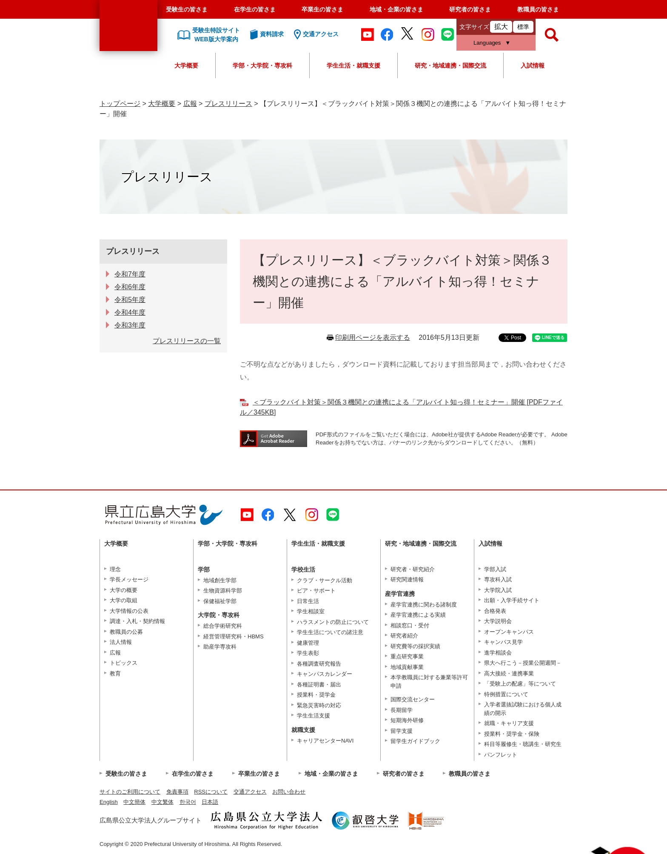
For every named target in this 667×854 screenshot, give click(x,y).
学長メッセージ (129, 579)
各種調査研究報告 (319, 663)
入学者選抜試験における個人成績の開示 (523, 708)
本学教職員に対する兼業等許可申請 (429, 681)
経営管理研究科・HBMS (233, 636)
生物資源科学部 (222, 590)
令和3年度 (129, 325)
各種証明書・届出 (319, 684)
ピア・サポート (316, 590)
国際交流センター (413, 699)
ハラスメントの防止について (333, 622)
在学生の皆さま (255, 9)
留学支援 (402, 731)
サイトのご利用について (130, 792)
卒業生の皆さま (322, 9)
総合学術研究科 (222, 626)
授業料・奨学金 (316, 695)
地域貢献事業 (407, 667)
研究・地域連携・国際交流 (450, 65)
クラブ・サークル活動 (324, 580)
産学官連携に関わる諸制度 (424, 604)
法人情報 (121, 642)
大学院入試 (498, 590)
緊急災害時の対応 (319, 705)
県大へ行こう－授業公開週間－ (523, 663)
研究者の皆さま (470, 9)
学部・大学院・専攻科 (262, 65)
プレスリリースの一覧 (187, 340)
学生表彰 (308, 653)
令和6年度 (129, 286)
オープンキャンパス (509, 632)
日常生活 (308, 601)
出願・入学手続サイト (511, 600)
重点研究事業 (407, 656)
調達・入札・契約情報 (137, 621)
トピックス (123, 663)
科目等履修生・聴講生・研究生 (523, 744)
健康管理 (308, 643)
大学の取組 (123, 600)
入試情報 (532, 65)
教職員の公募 (126, 632)
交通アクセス (250, 792)
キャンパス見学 (503, 642)
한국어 (188, 802)
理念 (115, 569)
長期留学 (402, 710)
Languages (487, 43)
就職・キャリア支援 (509, 723)
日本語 (210, 802)
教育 (115, 673)
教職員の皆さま (538, 9)
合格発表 (495, 611)
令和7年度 (129, 274)
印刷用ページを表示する (372, 337)
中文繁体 (162, 802)
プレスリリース (228, 103)
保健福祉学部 (220, 601)
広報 (190, 103)
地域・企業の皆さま (396, 9)
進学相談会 (498, 652)
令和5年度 (129, 299)
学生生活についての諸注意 (330, 632)
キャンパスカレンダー (324, 674)
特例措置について (506, 694)
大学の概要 (123, 590)
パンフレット (500, 755)
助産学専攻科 (220, 646)
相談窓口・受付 (410, 625)
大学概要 (186, 65)
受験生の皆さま (187, 9)
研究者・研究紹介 (413, 569)
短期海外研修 (407, 720)
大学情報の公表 (129, 611)
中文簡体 (134, 802)
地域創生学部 (220, 580)
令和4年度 (129, 312)
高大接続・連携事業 (509, 673)
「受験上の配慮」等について (520, 683)
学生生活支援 (313, 715)
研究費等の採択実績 (415, 646)
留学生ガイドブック (415, 741)
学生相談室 (311, 611)
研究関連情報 (407, 579)
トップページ (120, 103)
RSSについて (211, 792)
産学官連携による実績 (418, 615)
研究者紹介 (404, 635)
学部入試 (495, 569)
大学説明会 (498, 621)
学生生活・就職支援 (353, 65)
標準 (523, 26)
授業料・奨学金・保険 (511, 734)
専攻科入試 (498, 579)
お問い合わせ (288, 792)
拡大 (501, 26)
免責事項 (177, 792)
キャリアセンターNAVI (325, 740)
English (109, 802)
